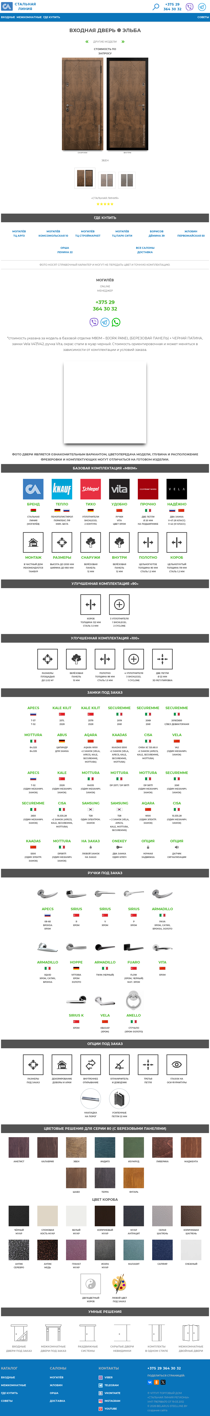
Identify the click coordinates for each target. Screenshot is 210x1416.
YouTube (108, 1406)
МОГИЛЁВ (56, 1374)
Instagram (109, 1398)
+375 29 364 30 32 (164, 1366)
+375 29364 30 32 (172, 6)
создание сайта (157, 1407)
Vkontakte (109, 1390)
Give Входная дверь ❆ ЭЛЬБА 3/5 (105, 203)
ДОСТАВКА (57, 1398)
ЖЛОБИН (56, 1382)
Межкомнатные (29, 17)
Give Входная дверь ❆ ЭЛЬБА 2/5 (101, 203)
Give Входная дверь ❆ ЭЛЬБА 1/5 (98, 203)
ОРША (54, 1390)
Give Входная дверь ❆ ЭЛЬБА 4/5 (108, 203)
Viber (106, 1374)
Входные (8, 17)
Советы (203, 17)
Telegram (109, 1382)
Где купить (51, 17)
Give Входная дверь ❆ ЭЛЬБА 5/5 (112, 203)
